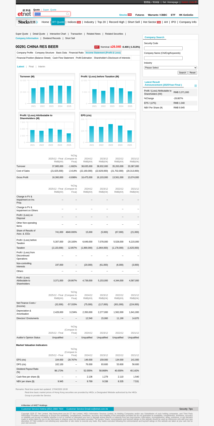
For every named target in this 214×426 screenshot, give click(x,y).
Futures (139, 15)
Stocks (125, 15)
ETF (173, 15)
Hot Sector (149, 21)
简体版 (156, 2)
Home (45, 21)
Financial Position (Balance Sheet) (34, 58)
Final (31, 66)
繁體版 (147, 2)
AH (166, 21)
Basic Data (61, 52)
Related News (94, 34)
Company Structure (44, 52)
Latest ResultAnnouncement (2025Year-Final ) (163, 83)
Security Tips (186, 409)
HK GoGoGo (186, 15)
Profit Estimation (84, 58)
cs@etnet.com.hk (99, 409)
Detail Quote (39, 34)
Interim (41, 66)
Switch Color (189, 2)
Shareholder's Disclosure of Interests (112, 58)
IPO (173, 21)
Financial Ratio (76, 52)
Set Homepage (170, 2)
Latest (20, 66)
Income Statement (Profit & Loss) (103, 52)
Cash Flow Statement (63, 58)
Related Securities (114, 34)
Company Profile (25, 52)
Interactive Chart (58, 34)
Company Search (154, 37)
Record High (116, 21)
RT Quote (58, 21)
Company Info (187, 21)
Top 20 (101, 21)
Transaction (76, 34)
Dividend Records (52, 38)
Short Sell (134, 21)
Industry (89, 21)
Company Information (27, 38)
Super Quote (49, 10)
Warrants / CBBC (157, 15)
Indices (72, 21)
